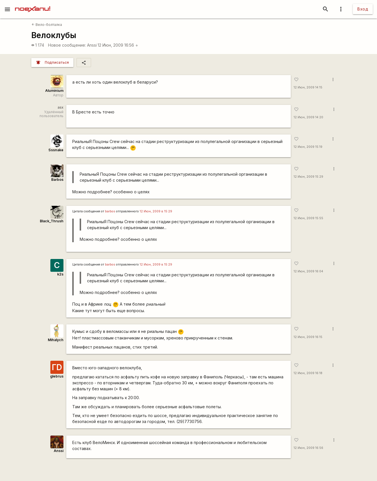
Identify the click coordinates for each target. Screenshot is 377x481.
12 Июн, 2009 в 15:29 (156, 211)
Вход (362, 9)
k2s (60, 274)
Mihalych (55, 340)
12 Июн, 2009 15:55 (308, 218)
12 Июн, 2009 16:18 (308, 373)
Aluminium (54, 90)
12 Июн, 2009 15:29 (308, 177)
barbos (110, 211)
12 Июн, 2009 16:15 (308, 337)
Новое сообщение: (67, 45)
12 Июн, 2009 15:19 (308, 147)
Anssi (92, 45)
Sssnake (55, 150)
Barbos (57, 179)
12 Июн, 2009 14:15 (308, 87)
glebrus (56, 376)
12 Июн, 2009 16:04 (308, 271)
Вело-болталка (46, 24)
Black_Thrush (51, 221)
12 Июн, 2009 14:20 (308, 117)
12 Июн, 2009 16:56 (118, 45)
